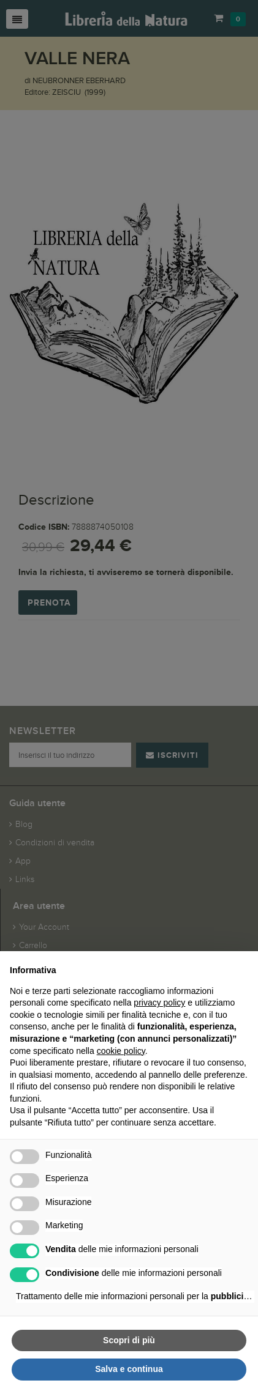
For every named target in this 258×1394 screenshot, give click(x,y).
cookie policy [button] (121, 1051)
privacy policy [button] (159, 1002)
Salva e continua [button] (128, 1369)
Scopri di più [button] (129, 1340)
